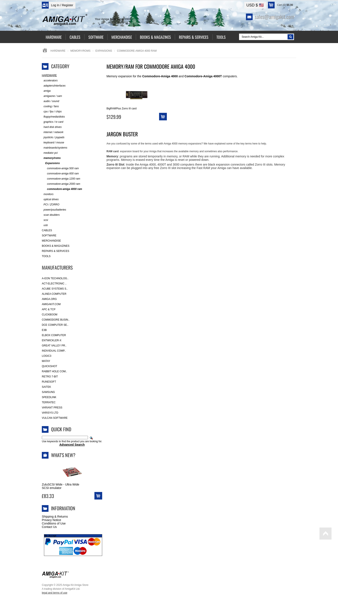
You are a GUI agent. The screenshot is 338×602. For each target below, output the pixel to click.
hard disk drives (52, 127)
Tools (46, 256)
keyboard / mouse (53, 142)
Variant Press (52, 407)
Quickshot (49, 366)
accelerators (50, 80)
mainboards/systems (54, 148)
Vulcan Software (55, 417)
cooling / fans (50, 106)
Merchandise (51, 240)
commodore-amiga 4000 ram (62, 189)
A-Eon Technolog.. (55, 278)
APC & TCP (48, 309)
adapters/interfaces (54, 86)
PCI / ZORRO (50, 204)
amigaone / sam (52, 96)
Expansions (103, 50)
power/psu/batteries (54, 210)
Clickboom (49, 314)
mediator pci (50, 153)
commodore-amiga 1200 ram (61, 179)
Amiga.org (49, 299)
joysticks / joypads (53, 137)
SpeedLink (49, 397)
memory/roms (80, 50)
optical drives (50, 199)
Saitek (46, 386)
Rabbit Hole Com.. (54, 371)
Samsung (48, 392)
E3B (44, 330)
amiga (46, 91)
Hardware (58, 50)
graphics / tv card (52, 122)
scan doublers (51, 215)
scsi (45, 220)
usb (45, 225)
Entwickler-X (51, 340)
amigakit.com (51, 304)
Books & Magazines (55, 245)
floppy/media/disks (53, 117)
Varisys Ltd (50, 412)
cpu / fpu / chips (52, 111)
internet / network (52, 132)
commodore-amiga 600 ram (60, 173)
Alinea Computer (54, 293)
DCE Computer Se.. (55, 324)
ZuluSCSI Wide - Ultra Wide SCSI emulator (60, 486)
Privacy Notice (51, 520)
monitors (47, 194)
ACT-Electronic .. (54, 283)
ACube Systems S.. (55, 288)
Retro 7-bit (50, 376)
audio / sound (50, 101)
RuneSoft (49, 381)
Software (49, 235)
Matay (46, 361)
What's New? (63, 455)
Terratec (49, 402)
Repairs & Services (55, 251)
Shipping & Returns (55, 516)
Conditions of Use (54, 523)
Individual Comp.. (54, 350)
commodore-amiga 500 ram (60, 168)
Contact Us (49, 527)
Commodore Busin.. (56, 319)
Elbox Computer (54, 335)
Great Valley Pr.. (54, 345)
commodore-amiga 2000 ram (61, 184)
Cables (47, 230)
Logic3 (46, 355)
